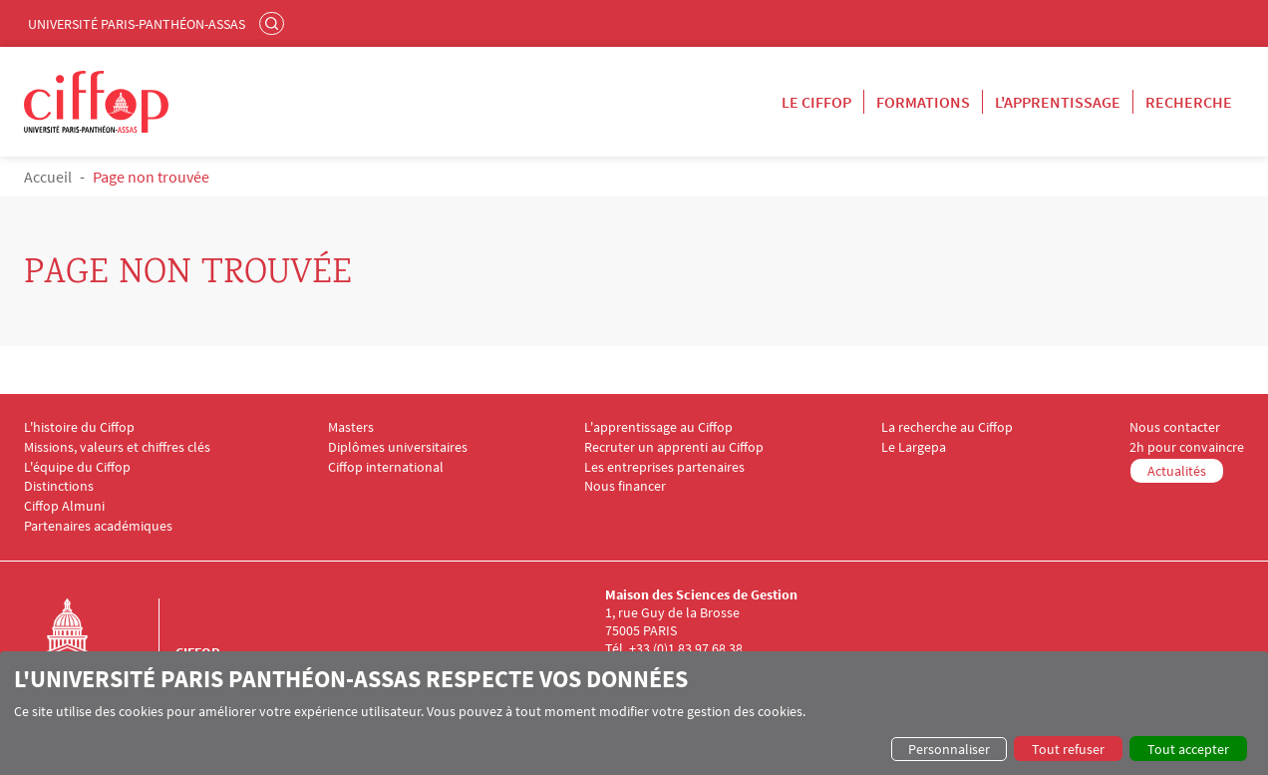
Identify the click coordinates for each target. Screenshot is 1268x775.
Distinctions (59, 486)
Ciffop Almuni (64, 506)
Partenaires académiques (98, 526)
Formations (923, 102)
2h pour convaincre (1186, 447)
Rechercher (274, 23)
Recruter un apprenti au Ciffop (674, 447)
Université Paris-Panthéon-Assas (136, 24)
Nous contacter (1174, 427)
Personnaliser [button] (949, 749)
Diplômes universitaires (398, 447)
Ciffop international (386, 467)
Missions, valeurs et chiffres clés (117, 447)
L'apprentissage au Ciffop (658, 427)
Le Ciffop (816, 102)
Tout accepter (1188, 749)
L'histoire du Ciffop (79, 427)
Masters (351, 427)
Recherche (1188, 102)
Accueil (48, 177)
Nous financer (625, 486)
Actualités (1176, 471)
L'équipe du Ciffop (77, 467)
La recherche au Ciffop (947, 427)
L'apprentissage (1057, 102)
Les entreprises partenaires (664, 467)
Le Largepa (913, 447)
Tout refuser (1068, 749)
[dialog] (634, 713)
